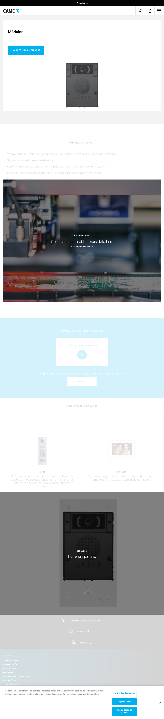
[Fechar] (160, 703)
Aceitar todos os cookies (124, 712)
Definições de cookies (124, 694)
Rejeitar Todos (124, 703)
